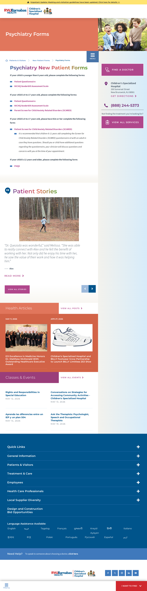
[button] (131, 586)
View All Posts (70, 308)
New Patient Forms (41, 60)
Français (61, 528)
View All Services (122, 122)
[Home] (28, 11)
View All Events (71, 377)
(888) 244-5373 (125, 105)
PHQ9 (17, 166)
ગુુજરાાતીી (78, 528)
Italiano (128, 528)
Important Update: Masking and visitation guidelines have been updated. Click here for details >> (75, 2)
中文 (29, 537)
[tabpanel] (49, 219)
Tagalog (45, 528)
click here (73, 553)
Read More (12, 275)
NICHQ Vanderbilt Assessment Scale (31, 86)
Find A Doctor (119, 70)
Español (108, 537)
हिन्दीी (109, 528)
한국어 (11, 537)
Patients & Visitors (17, 60)
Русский (90, 537)
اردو (125, 537)
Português (71, 537)
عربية (26, 528)
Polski (49, 537)
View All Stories (17, 289)
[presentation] (50, 262)
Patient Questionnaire (24, 81)
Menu (6, 586)
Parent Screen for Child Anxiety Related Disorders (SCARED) (43, 110)
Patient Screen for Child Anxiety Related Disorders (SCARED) (43, 129)
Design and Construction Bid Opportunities (25, 510)
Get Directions (122, 96)
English (12, 528)
